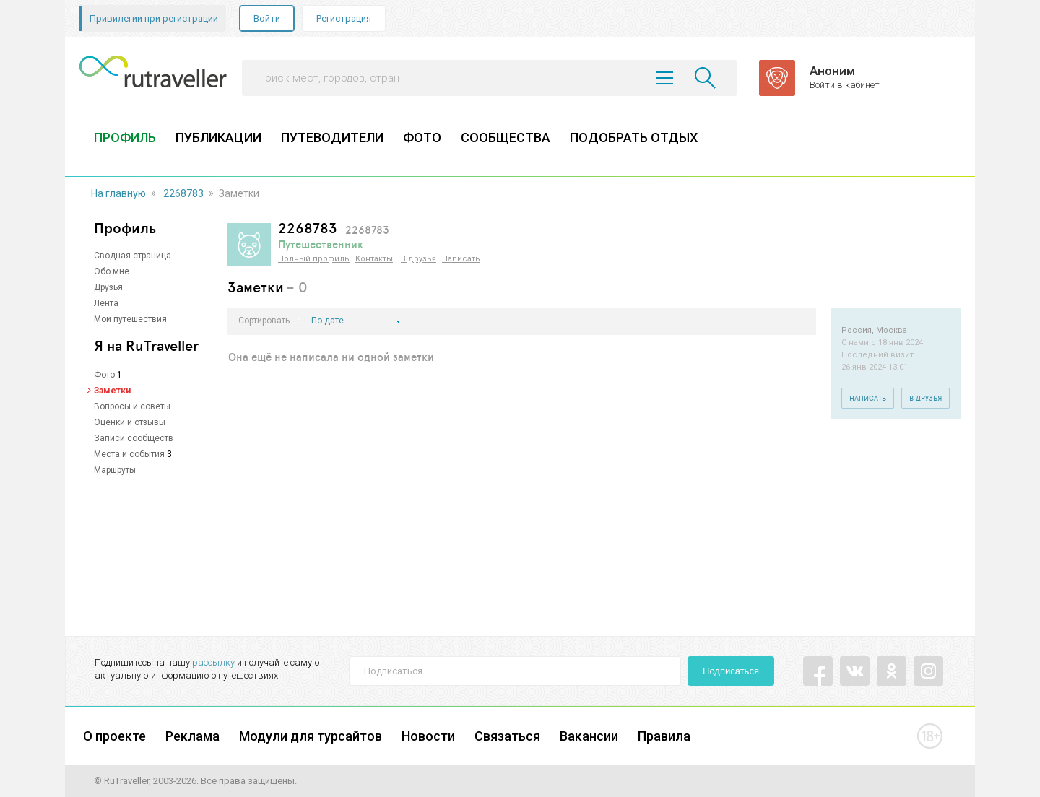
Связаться (507, 736)
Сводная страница (132, 256)
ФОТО (422, 137)
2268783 (183, 193)
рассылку (213, 662)
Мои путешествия (130, 319)
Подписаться (731, 671)
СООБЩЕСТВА (505, 137)
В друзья (418, 259)
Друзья (108, 287)
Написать (461, 259)
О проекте (114, 736)
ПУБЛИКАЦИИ (218, 137)
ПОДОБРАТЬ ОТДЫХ (634, 137)
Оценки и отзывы (129, 422)
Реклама (192, 736)
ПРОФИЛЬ (125, 137)
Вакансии (589, 736)
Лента (106, 303)
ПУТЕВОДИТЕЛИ (332, 137)
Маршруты (115, 470)
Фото (104, 375)
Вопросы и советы (132, 406)
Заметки (112, 391)
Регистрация (343, 18)
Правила (664, 736)
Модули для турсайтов (310, 736)
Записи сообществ (133, 438)
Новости (428, 736)
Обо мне (111, 271)
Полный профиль (314, 259)
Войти (267, 18)
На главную (118, 193)
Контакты (374, 259)
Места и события (129, 454)
